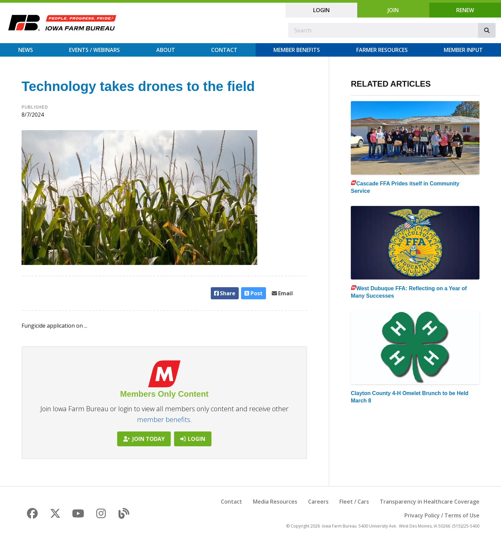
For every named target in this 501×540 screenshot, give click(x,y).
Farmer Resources (382, 50)
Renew (465, 10)
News (25, 50)
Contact (224, 50)
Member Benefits (296, 50)
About (165, 50)
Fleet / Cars (354, 501)
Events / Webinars (94, 50)
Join (393, 10)
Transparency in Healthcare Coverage (429, 501)
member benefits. (164, 419)
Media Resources (275, 501)
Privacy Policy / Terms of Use (441, 515)
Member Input (463, 50)
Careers (318, 501)
